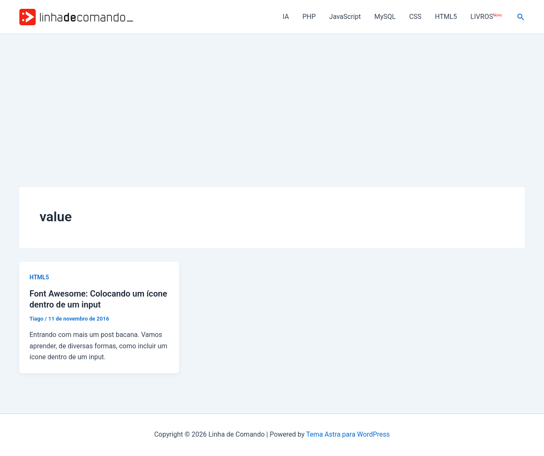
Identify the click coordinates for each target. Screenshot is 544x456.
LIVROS (485, 17)
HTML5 (446, 17)
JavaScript (345, 17)
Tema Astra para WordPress (348, 434)
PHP (309, 17)
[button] (521, 17)
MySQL (385, 17)
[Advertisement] (272, 97)
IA (286, 17)
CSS (415, 17)
